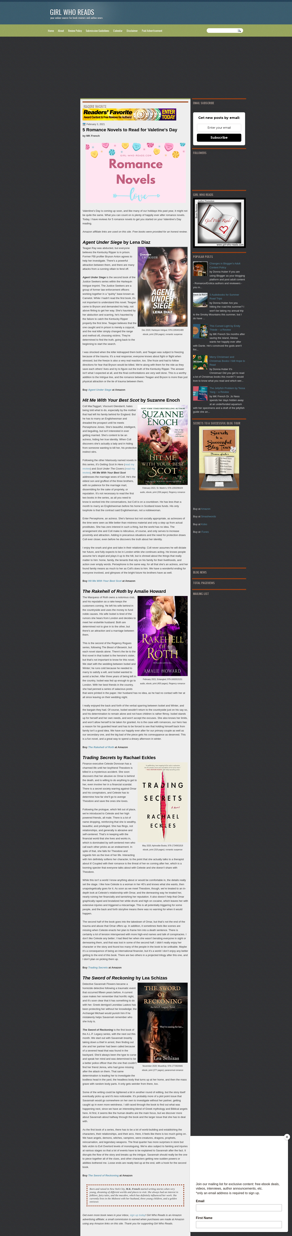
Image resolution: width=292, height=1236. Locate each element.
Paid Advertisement (152, 30)
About (61, 30)
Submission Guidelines (97, 30)
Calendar (118, 30)
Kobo (204, 524)
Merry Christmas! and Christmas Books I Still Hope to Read (227, 360)
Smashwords (208, 516)
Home (51, 30)
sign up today (137, 1215)
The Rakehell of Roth (101, 747)
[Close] (287, 1137)
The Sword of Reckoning (103, 1175)
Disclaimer (132, 30)
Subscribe (219, 137)
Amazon (205, 508)
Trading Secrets (98, 967)
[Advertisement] (146, 68)
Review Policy (75, 30)
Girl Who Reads (72, 12)
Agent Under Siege (99, 389)
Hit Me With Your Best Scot (105, 580)
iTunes (205, 531)
